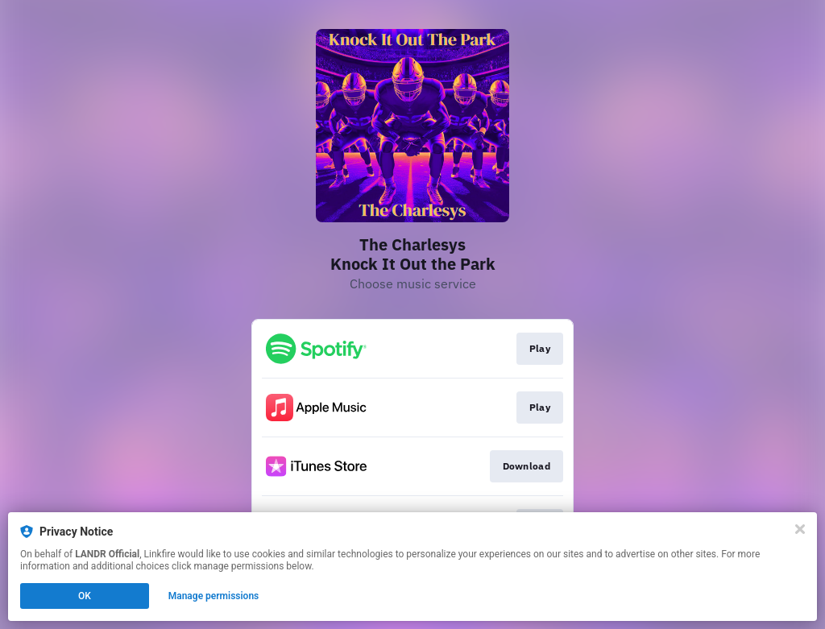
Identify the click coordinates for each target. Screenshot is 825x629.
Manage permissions (213, 596)
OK (84, 596)
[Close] (800, 529)
